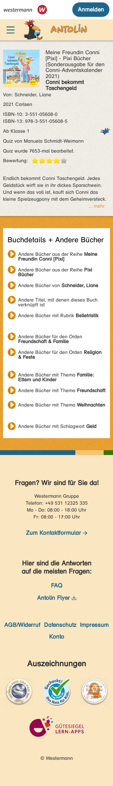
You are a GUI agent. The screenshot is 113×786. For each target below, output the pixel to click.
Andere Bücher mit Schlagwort (57, 426)
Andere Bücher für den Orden (50, 337)
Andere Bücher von (58, 285)
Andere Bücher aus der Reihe (57, 254)
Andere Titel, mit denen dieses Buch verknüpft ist (58, 300)
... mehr (97, 206)
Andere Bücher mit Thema (56, 375)
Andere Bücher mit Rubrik (58, 315)
